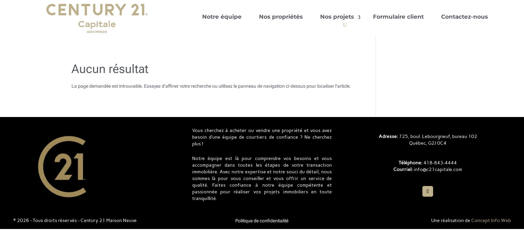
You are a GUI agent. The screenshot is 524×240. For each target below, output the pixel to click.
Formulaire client (398, 16)
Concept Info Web (491, 220)
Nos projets (337, 16)
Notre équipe (222, 16)
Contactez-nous (464, 16)
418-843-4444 (440, 163)
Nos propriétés (281, 16)
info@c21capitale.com (438, 169)
